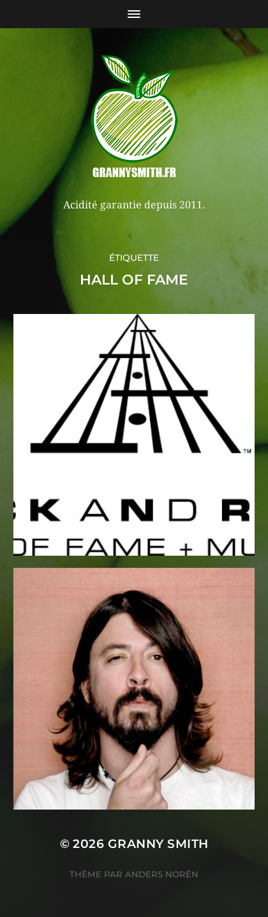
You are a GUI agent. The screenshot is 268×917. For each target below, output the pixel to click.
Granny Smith (158, 843)
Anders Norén (161, 874)
